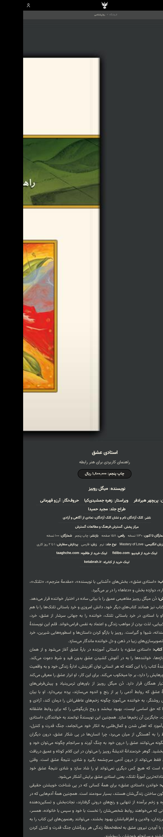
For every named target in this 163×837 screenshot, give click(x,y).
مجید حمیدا (75, 509)
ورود (5, 5)
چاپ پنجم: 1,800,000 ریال (81, 474)
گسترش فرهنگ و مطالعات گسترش (75, 527)
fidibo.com (97, 553)
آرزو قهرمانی (27, 500)
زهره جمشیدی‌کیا (75, 500)
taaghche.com (44, 553)
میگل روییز (75, 488)
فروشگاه (90, 15)
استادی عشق (81, 453)
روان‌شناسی (76, 15)
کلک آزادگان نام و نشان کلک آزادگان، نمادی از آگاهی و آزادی (80, 517)
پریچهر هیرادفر (123, 500)
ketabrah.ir (69, 562)
